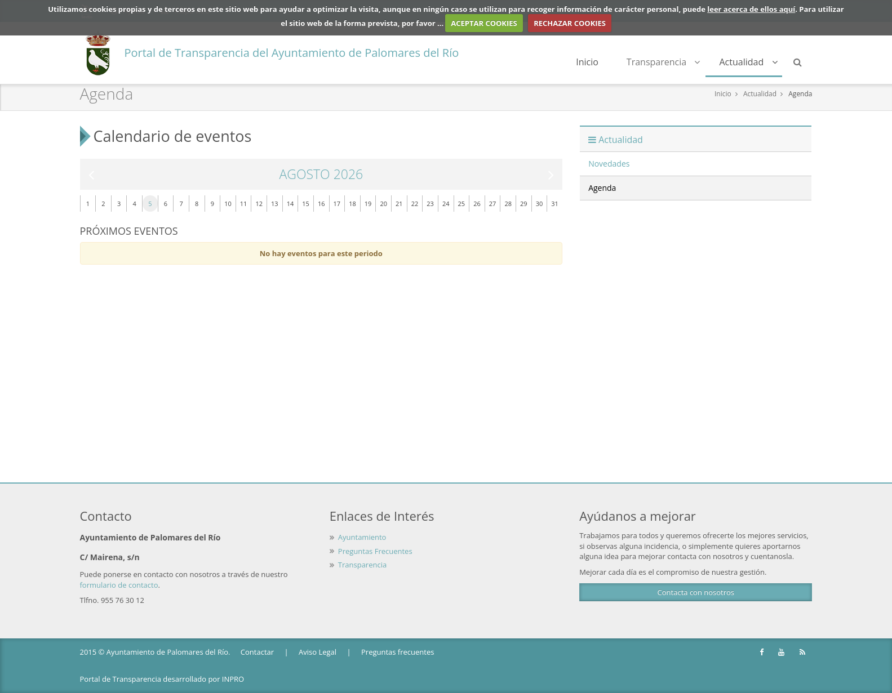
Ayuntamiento (362, 537)
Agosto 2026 (321, 174)
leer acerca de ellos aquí (751, 9)
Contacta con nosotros (696, 592)
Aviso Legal (317, 652)
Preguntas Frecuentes (375, 551)
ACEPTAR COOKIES (484, 23)
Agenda (800, 94)
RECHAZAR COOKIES (570, 23)
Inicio (587, 62)
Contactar (257, 652)
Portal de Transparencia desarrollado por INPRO (162, 679)
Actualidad (748, 62)
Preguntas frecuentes (397, 652)
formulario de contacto (119, 585)
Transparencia (663, 62)
